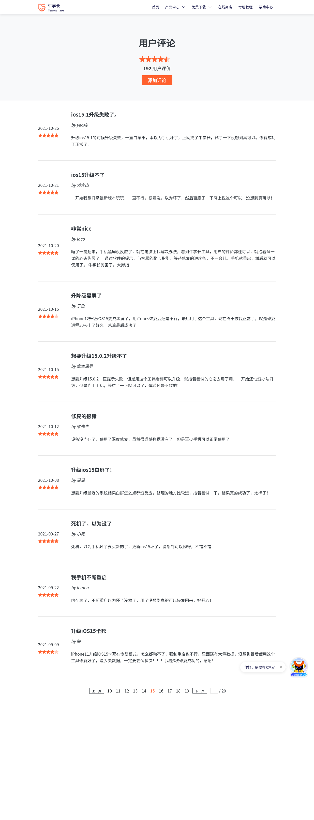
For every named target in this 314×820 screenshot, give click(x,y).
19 (187, 691)
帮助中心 (266, 6)
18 (178, 691)
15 (152, 691)
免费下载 (199, 6)
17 (169, 691)
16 (161, 691)
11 (118, 691)
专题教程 (245, 6)
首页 (155, 6)
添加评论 (157, 80)
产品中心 (172, 6)
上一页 (96, 691)
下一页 (199, 691)
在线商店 (225, 6)
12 (127, 691)
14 (144, 691)
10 (109, 691)
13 (135, 691)
